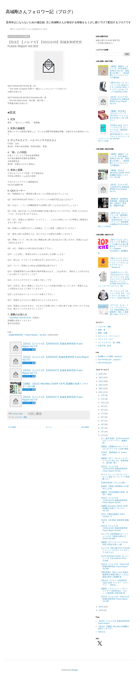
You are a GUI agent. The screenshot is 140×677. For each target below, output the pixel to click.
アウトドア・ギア (105, 339)
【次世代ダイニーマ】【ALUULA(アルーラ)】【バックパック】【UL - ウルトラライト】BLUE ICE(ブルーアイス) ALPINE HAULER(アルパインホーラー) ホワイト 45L (114, 279)
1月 (102, 435)
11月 (103, 399)
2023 (101, 385)
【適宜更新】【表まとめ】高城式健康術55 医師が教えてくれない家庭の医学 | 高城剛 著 (114, 574)
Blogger (75, 670)
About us (101, 632)
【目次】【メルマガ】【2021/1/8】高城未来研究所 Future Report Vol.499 (115, 566)
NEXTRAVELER (104, 363)
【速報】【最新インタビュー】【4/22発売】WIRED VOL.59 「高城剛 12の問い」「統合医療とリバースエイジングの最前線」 (119, 72)
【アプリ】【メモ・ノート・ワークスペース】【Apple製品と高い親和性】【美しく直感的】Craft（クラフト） (119, 309)
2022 (101, 388)
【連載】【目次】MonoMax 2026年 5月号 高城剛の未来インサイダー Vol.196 (55, 385)
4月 (102, 424)
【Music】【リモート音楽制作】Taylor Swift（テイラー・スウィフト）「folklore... (114, 582)
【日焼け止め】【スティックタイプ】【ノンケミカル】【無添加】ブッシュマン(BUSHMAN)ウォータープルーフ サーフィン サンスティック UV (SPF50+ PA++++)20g (114, 133)
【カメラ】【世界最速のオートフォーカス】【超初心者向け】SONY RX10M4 (114, 536)
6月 (102, 417)
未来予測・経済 (104, 346)
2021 (101, 392)
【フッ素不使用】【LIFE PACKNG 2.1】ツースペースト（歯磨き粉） (114, 440)
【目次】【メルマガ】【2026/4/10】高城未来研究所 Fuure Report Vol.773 (52, 345)
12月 (103, 395)
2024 (101, 381)
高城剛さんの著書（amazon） (110, 356)
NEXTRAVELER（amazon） (110, 360)
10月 (103, 403)
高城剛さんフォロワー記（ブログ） (41, 11)
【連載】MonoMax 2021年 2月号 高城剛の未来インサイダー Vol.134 (114, 508)
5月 (102, 421)
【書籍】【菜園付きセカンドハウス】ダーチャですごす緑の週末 (114, 447)
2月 (102, 431)
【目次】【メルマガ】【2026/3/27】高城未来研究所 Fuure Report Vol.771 (52, 371)
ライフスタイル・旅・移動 (109, 342)
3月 (102, 428)
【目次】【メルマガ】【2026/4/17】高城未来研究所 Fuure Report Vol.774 (52, 398)
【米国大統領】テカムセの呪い (113, 483)
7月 (102, 413)
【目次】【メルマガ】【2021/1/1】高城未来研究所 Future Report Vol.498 (115, 599)
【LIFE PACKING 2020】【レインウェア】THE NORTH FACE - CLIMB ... (114, 558)
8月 (102, 410)
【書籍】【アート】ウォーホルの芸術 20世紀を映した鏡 (114, 543)
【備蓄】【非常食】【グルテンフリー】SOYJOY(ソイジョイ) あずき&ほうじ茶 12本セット (119, 115)
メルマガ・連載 (21, 417)
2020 (101, 607)
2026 (101, 374)
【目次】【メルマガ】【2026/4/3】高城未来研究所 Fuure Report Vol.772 (55, 358)
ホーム (48, 427)
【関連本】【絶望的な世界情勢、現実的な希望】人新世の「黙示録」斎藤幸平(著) (119, 202)
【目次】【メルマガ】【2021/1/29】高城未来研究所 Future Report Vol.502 (113, 468)
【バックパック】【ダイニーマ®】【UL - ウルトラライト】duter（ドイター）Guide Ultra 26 (120, 294)
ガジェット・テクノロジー (109, 336)
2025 (101, 377)
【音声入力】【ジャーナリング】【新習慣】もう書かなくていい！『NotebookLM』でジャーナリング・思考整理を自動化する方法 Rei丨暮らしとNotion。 (114, 220)
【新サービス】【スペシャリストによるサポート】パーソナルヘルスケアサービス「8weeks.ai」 (119, 262)
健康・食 (101, 330)
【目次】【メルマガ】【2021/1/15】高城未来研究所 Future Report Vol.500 (113, 528)
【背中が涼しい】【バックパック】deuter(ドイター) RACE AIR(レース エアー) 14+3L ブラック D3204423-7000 (119, 87)
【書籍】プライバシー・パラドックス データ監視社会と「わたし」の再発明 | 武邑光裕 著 (114, 591)
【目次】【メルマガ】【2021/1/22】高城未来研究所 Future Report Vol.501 (113, 500)
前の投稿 (85, 427)
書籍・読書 (102, 333)
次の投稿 (12, 427)
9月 (102, 406)
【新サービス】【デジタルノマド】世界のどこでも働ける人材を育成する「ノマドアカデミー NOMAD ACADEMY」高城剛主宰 (113, 246)
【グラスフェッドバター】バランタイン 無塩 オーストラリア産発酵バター (114, 476)
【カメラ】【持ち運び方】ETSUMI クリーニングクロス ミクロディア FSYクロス (115, 550)
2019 (101, 610)
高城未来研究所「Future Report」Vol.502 (27, 335)
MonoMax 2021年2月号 (20, 317)
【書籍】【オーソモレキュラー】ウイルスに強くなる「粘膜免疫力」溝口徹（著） (114, 460)
